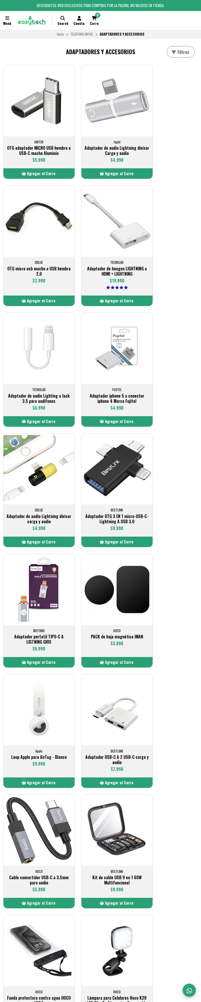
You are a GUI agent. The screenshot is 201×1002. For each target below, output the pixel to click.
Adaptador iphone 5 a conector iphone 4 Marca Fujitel (167, 257)
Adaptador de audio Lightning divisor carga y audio (33, 370)
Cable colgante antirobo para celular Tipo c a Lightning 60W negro (33, 817)
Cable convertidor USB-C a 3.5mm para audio (33, 589)
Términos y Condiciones (23, 893)
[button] (33, 168)
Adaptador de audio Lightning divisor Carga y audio (100, 140)
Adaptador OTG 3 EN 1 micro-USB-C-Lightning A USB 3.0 (100, 370)
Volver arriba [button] (100, 862)
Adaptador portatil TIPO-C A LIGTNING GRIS (167, 370)
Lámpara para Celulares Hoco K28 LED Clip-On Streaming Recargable (33, 702)
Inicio (60, 34)
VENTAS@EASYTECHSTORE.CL (161, 887)
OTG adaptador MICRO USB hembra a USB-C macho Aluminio (33, 142)
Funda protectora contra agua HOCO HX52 (167, 589)
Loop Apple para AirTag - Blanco (100, 480)
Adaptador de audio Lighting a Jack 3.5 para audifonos (100, 254)
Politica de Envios (19, 887)
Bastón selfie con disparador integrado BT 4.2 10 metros (100, 699)
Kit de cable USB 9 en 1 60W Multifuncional (100, 589)
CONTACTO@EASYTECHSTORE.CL (95, 887)
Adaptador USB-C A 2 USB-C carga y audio (167, 480)
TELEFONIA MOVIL (81, 34)
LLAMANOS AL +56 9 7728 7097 (93, 893)
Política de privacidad (22, 906)
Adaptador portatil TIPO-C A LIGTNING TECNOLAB (167, 699)
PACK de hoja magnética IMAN (33, 477)
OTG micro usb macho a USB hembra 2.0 (167, 140)
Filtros (180, 52)
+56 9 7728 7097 (151, 893)
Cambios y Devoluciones (24, 900)
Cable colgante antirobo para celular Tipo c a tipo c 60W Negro (100, 817)
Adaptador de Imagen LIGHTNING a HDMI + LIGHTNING (33, 254)
